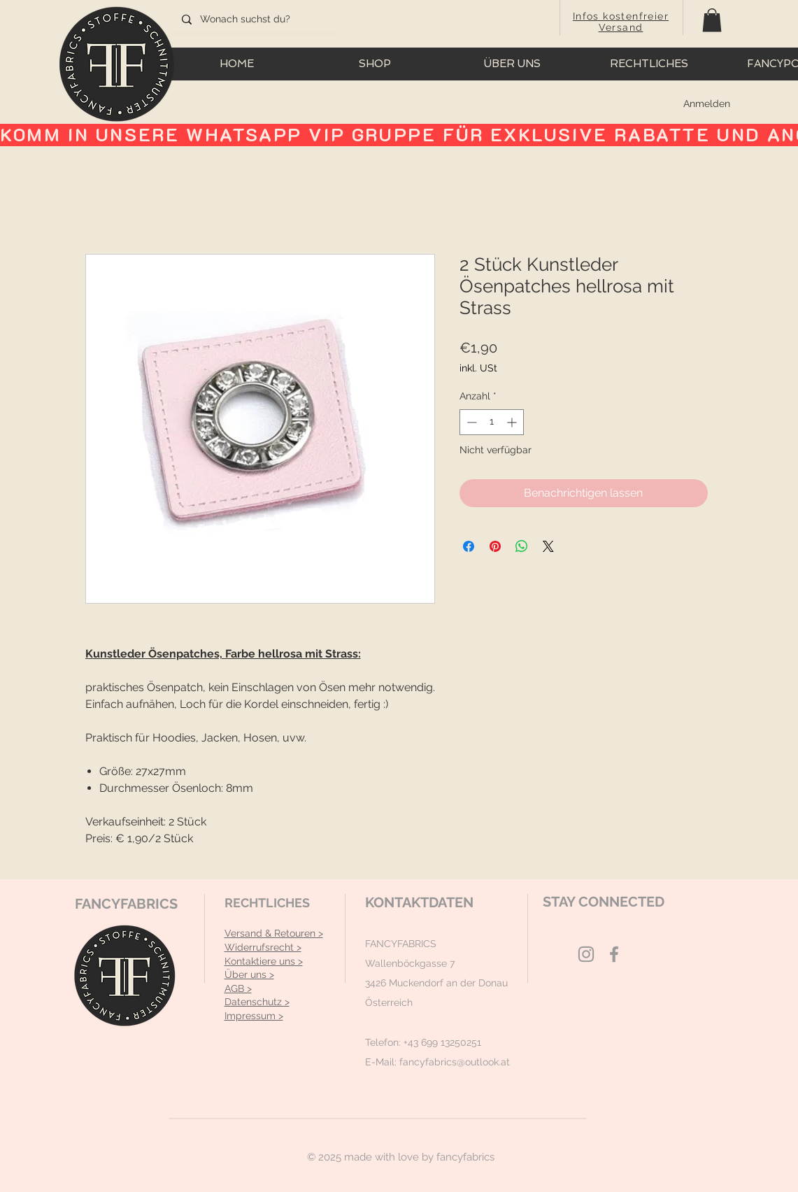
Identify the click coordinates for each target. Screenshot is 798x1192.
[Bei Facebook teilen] (468, 546)
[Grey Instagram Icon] (586, 954)
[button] (712, 19)
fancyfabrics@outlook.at (454, 1061)
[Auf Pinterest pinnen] (495, 546)
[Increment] (513, 422)
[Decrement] (470, 422)
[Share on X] (548, 546)
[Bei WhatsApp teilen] (521, 546)
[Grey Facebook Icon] (614, 954)
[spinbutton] (491, 422)
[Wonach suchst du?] (253, 19)
